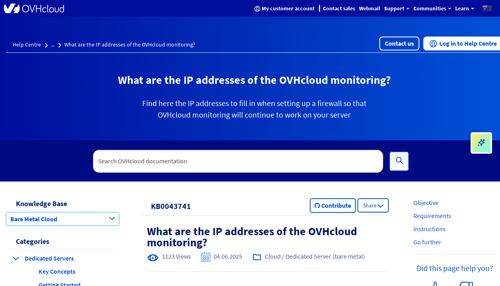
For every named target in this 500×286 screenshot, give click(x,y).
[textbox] (238, 161)
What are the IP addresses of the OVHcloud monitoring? (129, 44)
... (52, 44)
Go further (427, 242)
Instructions (429, 229)
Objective (425, 203)
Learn (464, 8)
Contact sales (339, 8)
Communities (432, 8)
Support (396, 8)
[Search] (399, 161)
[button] (487, 8)
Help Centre (27, 44)
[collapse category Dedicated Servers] (16, 258)
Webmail (369, 8)
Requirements (432, 216)
